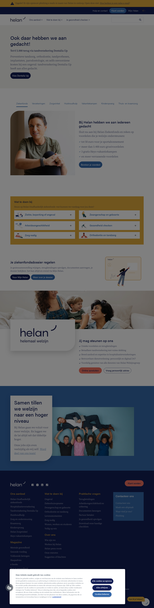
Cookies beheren (102, 594)
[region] (67, 586)
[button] (9, 587)
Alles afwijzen (102, 588)
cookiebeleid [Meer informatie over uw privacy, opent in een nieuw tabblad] (56, 597)
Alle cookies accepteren (102, 581)
